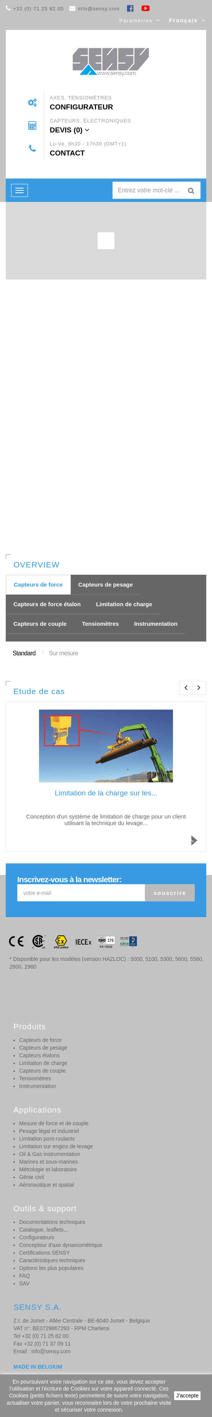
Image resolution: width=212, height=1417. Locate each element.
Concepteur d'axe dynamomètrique (60, 1245)
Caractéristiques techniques (52, 1260)
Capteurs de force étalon (47, 604)
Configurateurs (36, 1237)
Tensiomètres (100, 623)
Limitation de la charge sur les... (106, 793)
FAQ (24, 1276)
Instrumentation (156, 623)
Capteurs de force (38, 584)
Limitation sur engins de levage (56, 1146)
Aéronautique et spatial (46, 1185)
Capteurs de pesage (105, 584)
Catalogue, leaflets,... (44, 1230)
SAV (24, 1283)
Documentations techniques (52, 1222)
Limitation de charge (124, 604)
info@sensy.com (98, 9)
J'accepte (187, 1395)
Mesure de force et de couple (53, 1123)
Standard (24, 653)
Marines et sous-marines (48, 1162)
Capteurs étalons (39, 1055)
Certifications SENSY (44, 1253)
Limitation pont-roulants (47, 1139)
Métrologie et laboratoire (48, 1169)
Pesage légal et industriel (49, 1131)
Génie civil (31, 1177)
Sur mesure (63, 653)
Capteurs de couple (40, 623)
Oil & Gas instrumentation (49, 1154)
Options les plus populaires (51, 1268)
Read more (199, 847)
